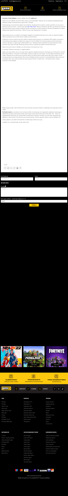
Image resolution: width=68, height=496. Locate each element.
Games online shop (5, 17)
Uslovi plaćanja (49, 455)
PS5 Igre (4, 417)
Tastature (48, 422)
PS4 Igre (4, 419)
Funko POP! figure (28, 453)
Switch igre (4, 424)
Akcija (3, 462)
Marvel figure (27, 475)
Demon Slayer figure (29, 471)
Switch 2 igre (5, 422)
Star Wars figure (28, 477)
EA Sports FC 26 (6, 435)
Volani (47, 437)
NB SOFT (37, 493)
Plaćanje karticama (50, 458)
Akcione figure (27, 451)
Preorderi (4, 460)
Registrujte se (59, 1)
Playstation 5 (27, 419)
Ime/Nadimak (4, 192)
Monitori (48, 426)
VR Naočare (27, 437)
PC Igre (3, 430)
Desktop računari (50, 419)
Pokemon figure (28, 473)
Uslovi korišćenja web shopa (34, 491)
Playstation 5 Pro (28, 417)
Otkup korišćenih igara (7, 455)
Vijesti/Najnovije (19, 17)
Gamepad (48, 433)
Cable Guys (26, 458)
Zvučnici (48, 435)
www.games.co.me (26, 493)
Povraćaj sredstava (51, 468)
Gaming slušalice (50, 424)
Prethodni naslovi (7, 127)
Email (36, 192)
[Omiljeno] (65, 1)
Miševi (47, 428)
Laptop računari (50, 417)
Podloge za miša (50, 430)
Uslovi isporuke (50, 460)
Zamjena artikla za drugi (52, 464)
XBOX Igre (4, 428)
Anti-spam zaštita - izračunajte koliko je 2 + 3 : (13, 214)
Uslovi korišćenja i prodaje (52, 451)
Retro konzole (27, 435)
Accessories (49, 439)
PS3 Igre (4, 433)
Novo (3, 464)
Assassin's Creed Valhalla (9, 34)
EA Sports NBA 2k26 (7, 437)
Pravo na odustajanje (51, 466)
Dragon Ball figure (28, 468)
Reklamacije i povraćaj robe (53, 462)
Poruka (3, 202)
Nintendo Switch (28, 426)
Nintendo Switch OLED (29, 428)
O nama (4, 451)
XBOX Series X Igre (6, 426)
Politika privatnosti (50, 453)
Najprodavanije (5, 466)
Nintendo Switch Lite (29, 430)
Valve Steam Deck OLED (30, 433)
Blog (12, 17)
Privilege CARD (5, 458)
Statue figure (27, 460)
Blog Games (5, 468)
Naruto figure (27, 464)
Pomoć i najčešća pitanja (8, 453)
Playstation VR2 (28, 422)
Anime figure (27, 462)
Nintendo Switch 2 (28, 424)
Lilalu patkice (27, 455)
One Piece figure (28, 466)
